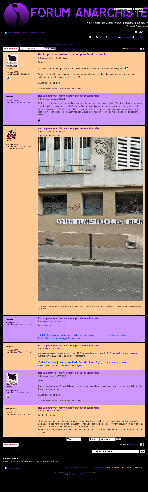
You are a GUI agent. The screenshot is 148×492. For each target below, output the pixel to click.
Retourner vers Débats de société (18, 451)
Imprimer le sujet (136, 32)
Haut (142, 91)
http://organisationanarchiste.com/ (121, 353)
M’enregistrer (126, 37)
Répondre (11, 49)
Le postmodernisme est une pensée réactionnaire (38, 44)
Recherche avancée (135, 11)
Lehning (45, 58)
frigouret (45, 99)
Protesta (45, 321)
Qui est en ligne (10, 458)
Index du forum (14, 33)
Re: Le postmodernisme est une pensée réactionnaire (73, 54)
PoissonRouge (47, 411)
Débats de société (37, 33)
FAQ (93, 37)
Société (25, 33)
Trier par (91, 439)
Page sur (133, 48)
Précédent (9, 439)
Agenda (102, 37)
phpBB (63, 472)
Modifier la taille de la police (141, 32)
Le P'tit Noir (113, 37)
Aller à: (88, 451)
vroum (44, 131)
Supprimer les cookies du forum (91, 468)
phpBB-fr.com (80, 474)
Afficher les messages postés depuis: (59, 439)
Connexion (139, 37)
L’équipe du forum (71, 468)
